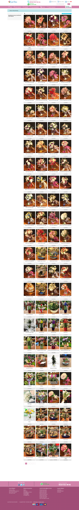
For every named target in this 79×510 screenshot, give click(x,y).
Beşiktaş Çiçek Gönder (43, 492)
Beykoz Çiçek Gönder (43, 493)
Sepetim (68, 1)
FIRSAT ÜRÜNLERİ (51, 7)
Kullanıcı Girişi (53, 1)
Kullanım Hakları (41, 501)
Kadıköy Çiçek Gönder (43, 495)
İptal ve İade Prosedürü (13, 492)
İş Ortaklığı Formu (26, 495)
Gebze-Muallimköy (14, 10)
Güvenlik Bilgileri (26, 493)
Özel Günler (59, 492)
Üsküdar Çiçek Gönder (43, 497)
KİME (10, 7)
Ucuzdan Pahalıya (27, 13)
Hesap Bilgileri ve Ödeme (27, 492)
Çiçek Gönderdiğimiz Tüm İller (44, 498)
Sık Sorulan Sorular (12, 493)
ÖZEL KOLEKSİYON (34, 7)
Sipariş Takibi (61, 1)
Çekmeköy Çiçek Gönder (44, 494)
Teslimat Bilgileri (26, 494)
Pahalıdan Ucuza (35, 13)
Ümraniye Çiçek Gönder (43, 496)
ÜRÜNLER (25, 7)
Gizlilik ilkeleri (35, 501)
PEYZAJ (43, 7)
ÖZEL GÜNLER (17, 7)
